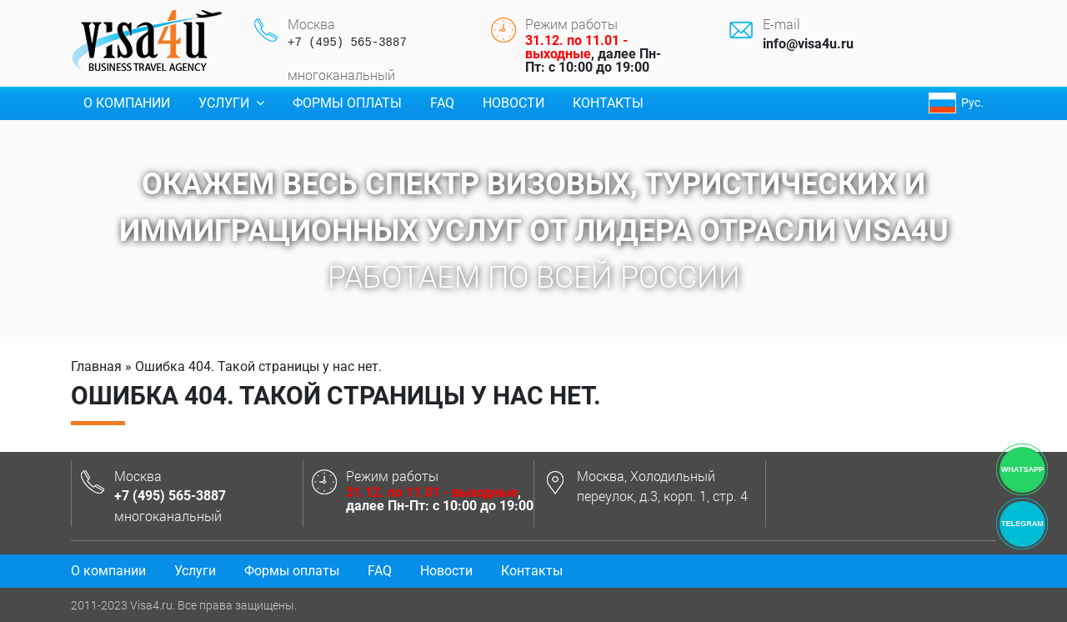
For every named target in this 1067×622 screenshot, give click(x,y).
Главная (96, 366)
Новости (513, 103)
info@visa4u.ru (808, 44)
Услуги (231, 103)
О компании (126, 103)
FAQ (442, 103)
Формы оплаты (347, 103)
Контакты (608, 103)
